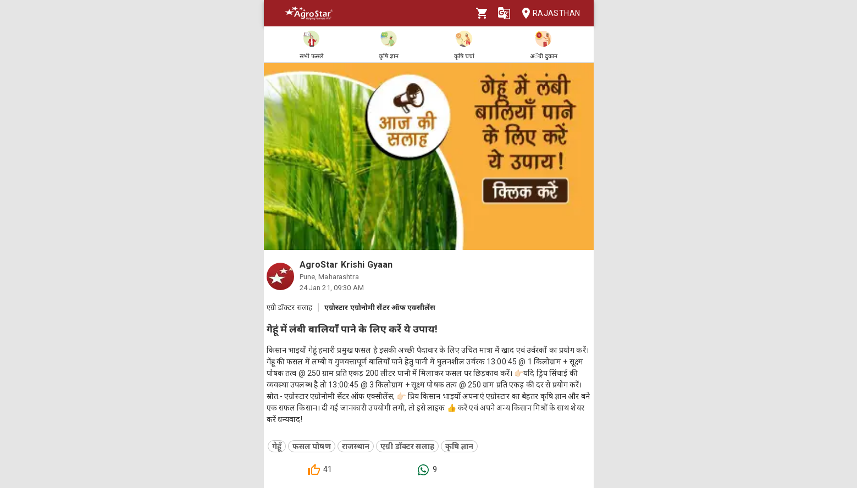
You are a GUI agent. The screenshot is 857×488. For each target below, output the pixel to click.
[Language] (504, 13)
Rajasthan (547, 13)
